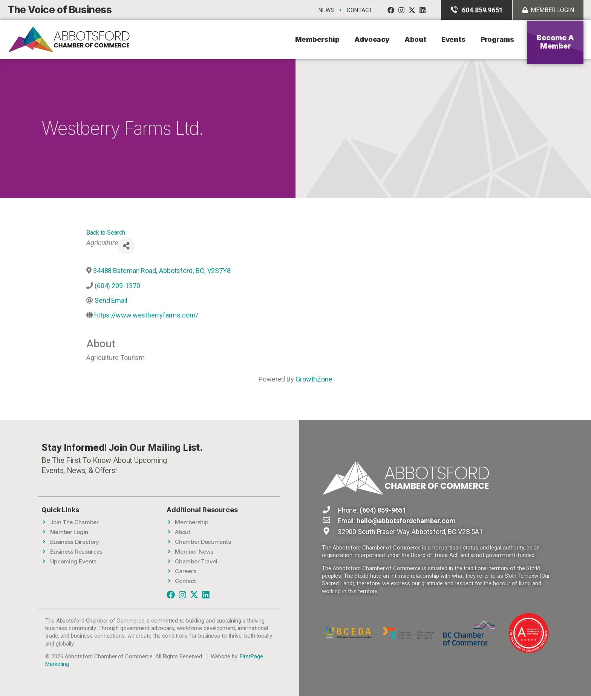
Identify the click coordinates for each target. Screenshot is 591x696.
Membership (317, 39)
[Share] (126, 245)
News (326, 10)
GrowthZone (314, 379)
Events (453, 39)
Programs (497, 39)
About (415, 39)
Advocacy (371, 39)
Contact (359, 10)
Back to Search (105, 232)
